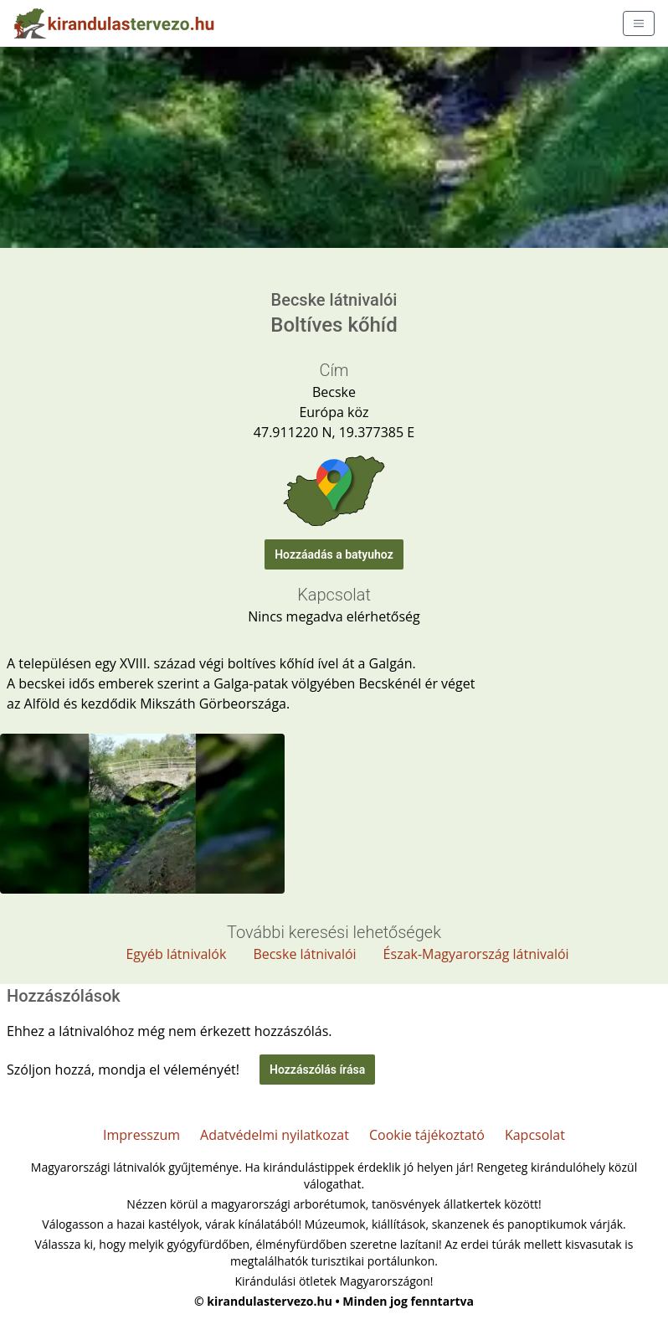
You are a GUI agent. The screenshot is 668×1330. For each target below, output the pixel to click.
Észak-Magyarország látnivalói (476, 954)
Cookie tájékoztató (427, 1135)
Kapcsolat (535, 1135)
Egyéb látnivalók (176, 954)
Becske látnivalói (304, 954)
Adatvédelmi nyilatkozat (274, 1135)
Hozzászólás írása (317, 1069)
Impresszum (141, 1135)
